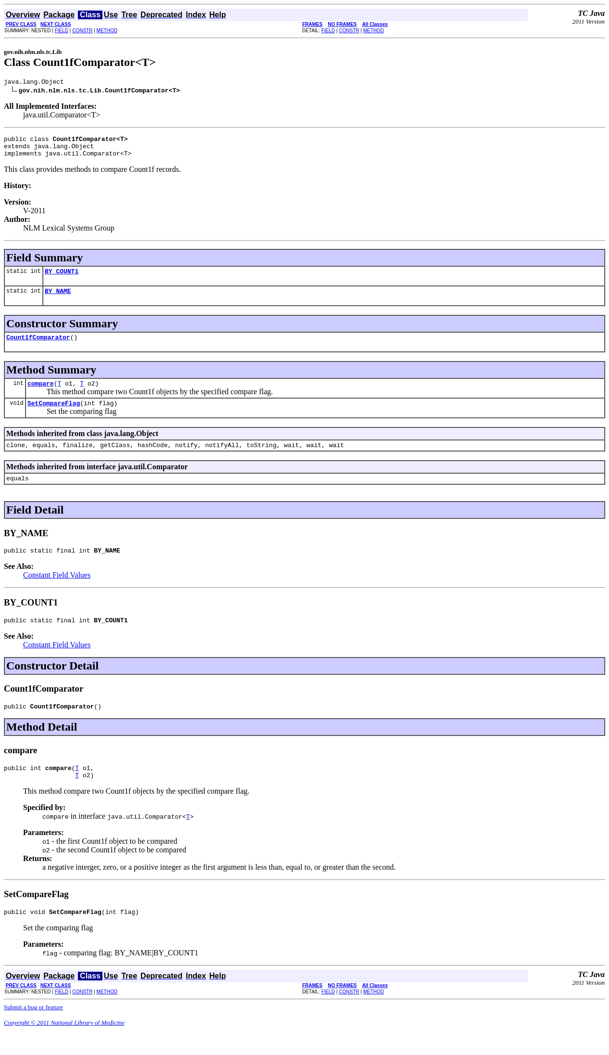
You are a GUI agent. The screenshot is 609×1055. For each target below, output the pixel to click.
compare (40, 394)
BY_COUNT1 (61, 278)
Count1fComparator (38, 347)
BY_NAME (58, 299)
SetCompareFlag (53, 416)
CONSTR (82, 30)
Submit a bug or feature (33, 1031)
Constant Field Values (56, 592)
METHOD (107, 30)
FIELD (61, 30)
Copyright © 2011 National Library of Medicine (64, 1047)
